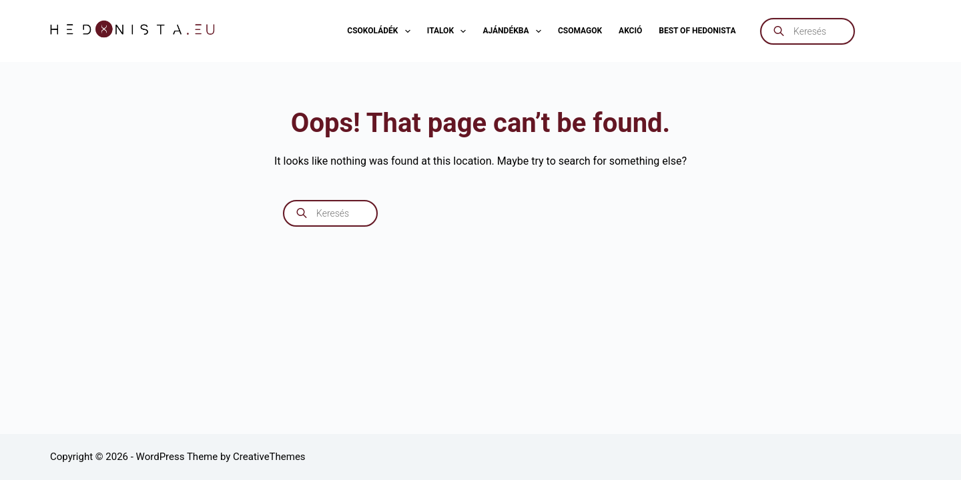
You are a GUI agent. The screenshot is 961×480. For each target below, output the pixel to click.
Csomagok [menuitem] (580, 30)
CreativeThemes (269, 457)
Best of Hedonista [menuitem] (697, 30)
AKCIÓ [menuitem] (630, 30)
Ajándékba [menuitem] (514, 31)
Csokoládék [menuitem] (381, 31)
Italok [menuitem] (449, 31)
